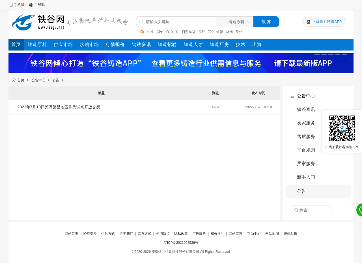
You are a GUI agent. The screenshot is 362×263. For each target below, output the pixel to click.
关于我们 (126, 234)
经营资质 (90, 234)
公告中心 (38, 80)
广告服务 (199, 234)
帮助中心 (254, 234)
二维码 (40, 5)
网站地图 (272, 234)
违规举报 (290, 234)
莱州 (239, 32)
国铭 (160, 32)
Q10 (169, 32)
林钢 (229, 32)
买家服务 (306, 163)
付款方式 (108, 234)
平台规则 (306, 150)
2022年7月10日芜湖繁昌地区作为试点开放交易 (59, 107)
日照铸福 (188, 32)
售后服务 (306, 136)
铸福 (219, 32)
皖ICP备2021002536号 (181, 243)
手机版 (19, 5)
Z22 (211, 32)
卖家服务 (306, 122)
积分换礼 (217, 234)
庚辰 (201, 32)
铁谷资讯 (306, 109)
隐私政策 (181, 234)
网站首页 (71, 234)
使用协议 (163, 234)
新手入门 (306, 177)
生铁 (150, 32)
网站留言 (235, 234)
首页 (21, 80)
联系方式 (144, 234)
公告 (55, 80)
